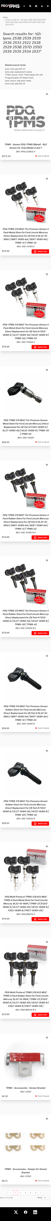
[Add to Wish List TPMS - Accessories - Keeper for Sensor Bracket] (47, 1119)
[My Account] (24, 6)
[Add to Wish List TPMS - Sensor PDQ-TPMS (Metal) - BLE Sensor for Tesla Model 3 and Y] (47, 94)
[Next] (41, 1192)
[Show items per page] (47, 1197)
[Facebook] (25, 1212)
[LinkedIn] (35, 1212)
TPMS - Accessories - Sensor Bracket (25, 1088)
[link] (10, 1192)
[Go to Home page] (10, 6)
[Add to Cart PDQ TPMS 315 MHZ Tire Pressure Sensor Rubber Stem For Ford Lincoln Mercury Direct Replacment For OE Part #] (40, 823)
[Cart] (48, 6)
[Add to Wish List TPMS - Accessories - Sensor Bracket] (47, 1037)
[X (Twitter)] (16, 1212)
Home (5, 17)
